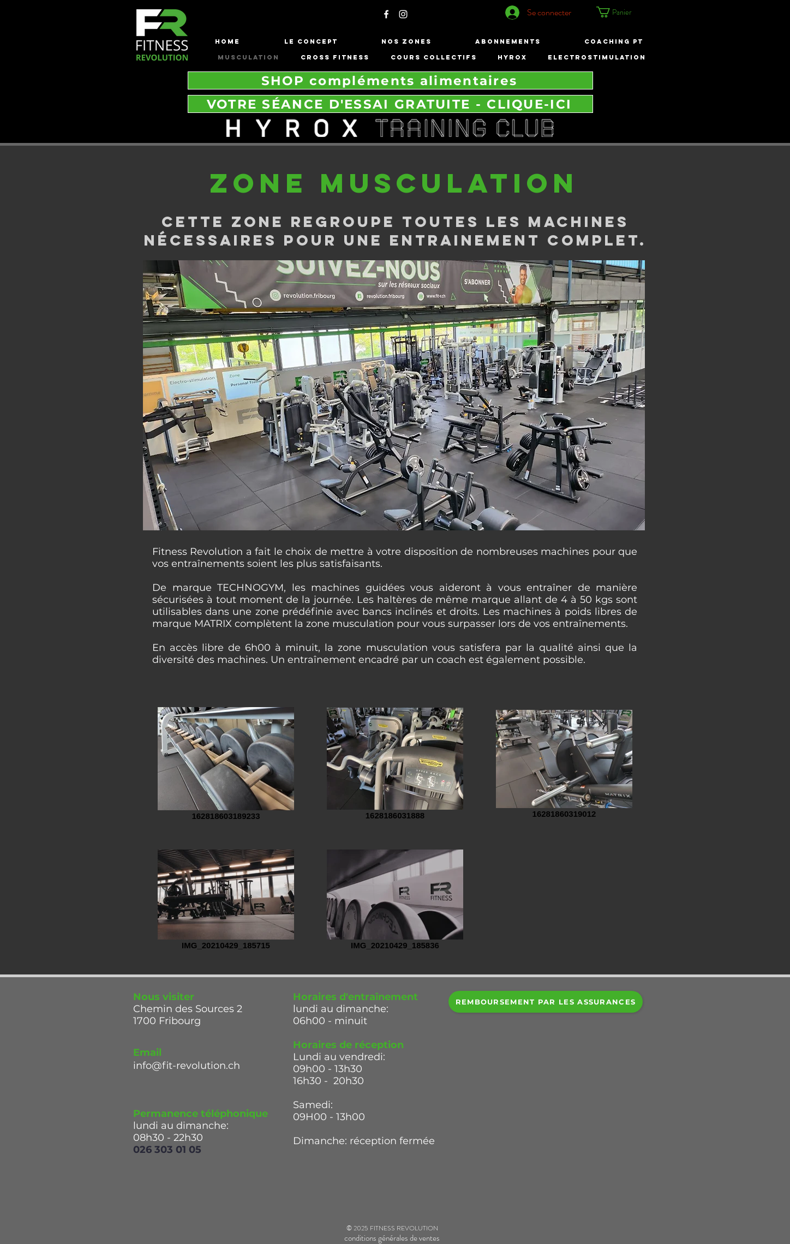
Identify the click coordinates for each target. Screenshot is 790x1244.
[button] (623, 12)
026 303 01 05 (167, 1150)
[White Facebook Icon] (386, 14)
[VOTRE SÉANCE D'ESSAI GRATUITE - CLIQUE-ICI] (390, 104)
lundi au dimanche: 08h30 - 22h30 (182, 1132)
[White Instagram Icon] (403, 14)
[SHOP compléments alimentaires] (390, 80)
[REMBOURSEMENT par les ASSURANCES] (545, 1002)
